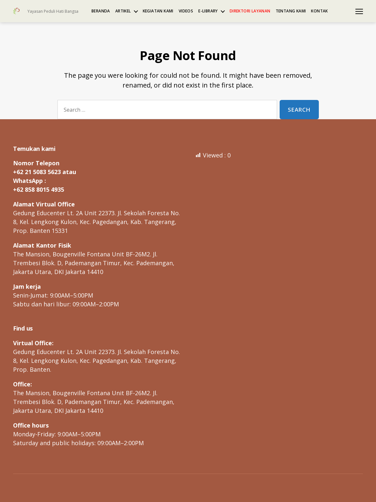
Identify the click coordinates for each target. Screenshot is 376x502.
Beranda (100, 11)
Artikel (123, 11)
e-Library (208, 11)
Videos (186, 11)
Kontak (319, 11)
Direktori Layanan (250, 11)
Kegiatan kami (158, 11)
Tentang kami (291, 11)
